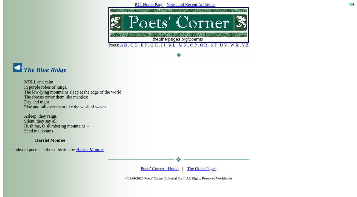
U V (223, 45)
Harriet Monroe (90, 149)
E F (144, 45)
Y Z (245, 45)
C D (133, 45)
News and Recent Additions (191, 4)
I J (163, 45)
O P (193, 45)
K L (171, 45)
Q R (203, 45)
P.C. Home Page (149, 4)
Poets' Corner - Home (160, 168)
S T (213, 45)
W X (234, 45)
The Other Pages (202, 168)
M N (183, 45)
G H (154, 45)
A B (123, 45)
